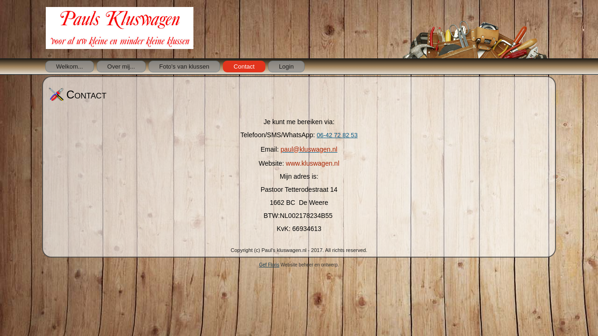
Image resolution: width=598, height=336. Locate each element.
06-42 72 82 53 (337, 135)
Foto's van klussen (184, 66)
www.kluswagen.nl (312, 163)
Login (286, 66)
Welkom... (69, 66)
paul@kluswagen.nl (309, 149)
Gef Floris (269, 264)
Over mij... (121, 66)
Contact (244, 66)
